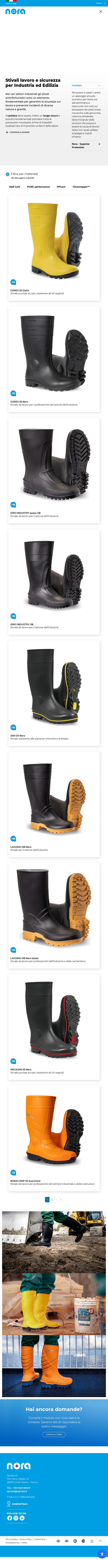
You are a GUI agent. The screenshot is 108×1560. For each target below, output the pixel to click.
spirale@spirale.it (17, 1491)
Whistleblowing (12, 1543)
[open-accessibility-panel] (102, 1554)
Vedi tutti (14, 187)
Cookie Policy (39, 1539)
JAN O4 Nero (17, 735)
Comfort (87, 85)
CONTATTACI (19, 1504)
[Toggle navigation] (101, 11)
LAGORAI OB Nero (20, 847)
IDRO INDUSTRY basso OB (25, 513)
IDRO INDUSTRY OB (21, 624)
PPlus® (61, 187)
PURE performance (38, 187)
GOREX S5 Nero (19, 401)
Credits (24, 1543)
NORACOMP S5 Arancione (25, 1181)
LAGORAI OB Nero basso (24, 958)
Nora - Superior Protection (87, 145)
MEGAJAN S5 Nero (21, 1069)
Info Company (11, 1539)
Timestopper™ (81, 187)
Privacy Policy (26, 1539)
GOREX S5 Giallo (19, 290)
